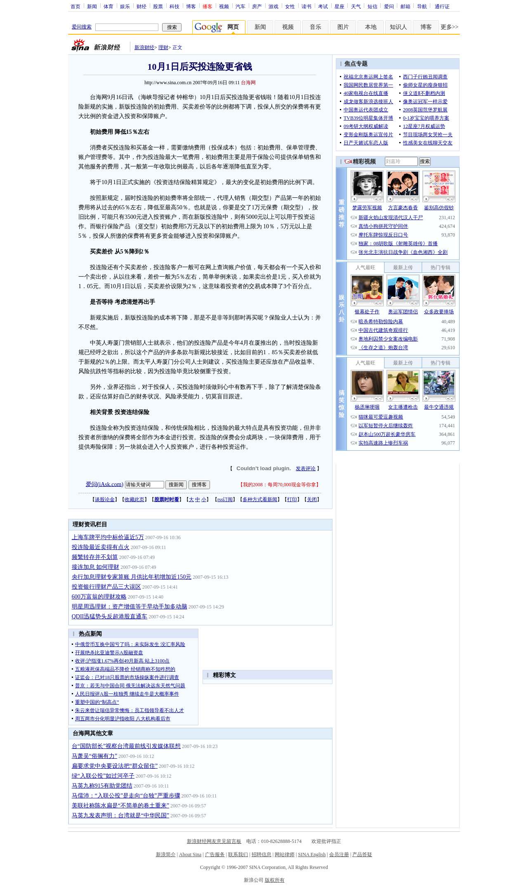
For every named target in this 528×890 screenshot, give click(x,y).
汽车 (240, 6)
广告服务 (215, 854)
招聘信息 (261, 854)
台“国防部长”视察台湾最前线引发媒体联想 (126, 746)
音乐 (315, 27)
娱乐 (125, 6)
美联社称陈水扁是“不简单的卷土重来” (120, 805)
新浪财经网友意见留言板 (214, 841)
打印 (292, 499)
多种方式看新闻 (260, 499)
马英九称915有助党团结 (102, 786)
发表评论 (306, 468)
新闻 (92, 6)
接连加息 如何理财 (96, 567)
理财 (163, 47)
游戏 (273, 6)
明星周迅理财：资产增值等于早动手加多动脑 (129, 607)
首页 (75, 6)
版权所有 (275, 880)
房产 (257, 6)
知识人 (398, 27)
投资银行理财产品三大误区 (106, 587)
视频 (224, 6)
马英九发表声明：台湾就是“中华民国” (120, 815)
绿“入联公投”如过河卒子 (103, 776)
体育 (108, 6)
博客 (191, 6)
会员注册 (339, 854)
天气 (356, 6)
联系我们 (238, 854)
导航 (422, 6)
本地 (371, 27)
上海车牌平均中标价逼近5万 (108, 537)
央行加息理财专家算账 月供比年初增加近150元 (132, 577)
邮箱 (405, 6)
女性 (290, 6)
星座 (339, 6)
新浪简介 (166, 854)
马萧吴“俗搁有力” (94, 756)
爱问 (389, 6)
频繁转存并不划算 (95, 557)
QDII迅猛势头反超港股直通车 (110, 616)
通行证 (442, 6)
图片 (343, 27)
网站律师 (285, 854)
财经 (141, 6)
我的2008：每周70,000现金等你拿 (279, 485)
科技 (174, 6)
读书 (306, 6)
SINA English (311, 854)
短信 (372, 6)
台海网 (248, 82)
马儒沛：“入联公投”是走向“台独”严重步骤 (126, 796)
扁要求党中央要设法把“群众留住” (115, 766)
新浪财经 (144, 47)
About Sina (190, 854)
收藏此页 (134, 499)
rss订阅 (225, 499)
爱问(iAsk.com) (104, 484)
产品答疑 (362, 854)
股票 (158, 6)
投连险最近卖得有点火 (101, 547)
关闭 (312, 499)
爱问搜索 (82, 27)
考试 (323, 6)
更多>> (450, 27)
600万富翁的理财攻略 (99, 597)
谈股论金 (105, 499)
